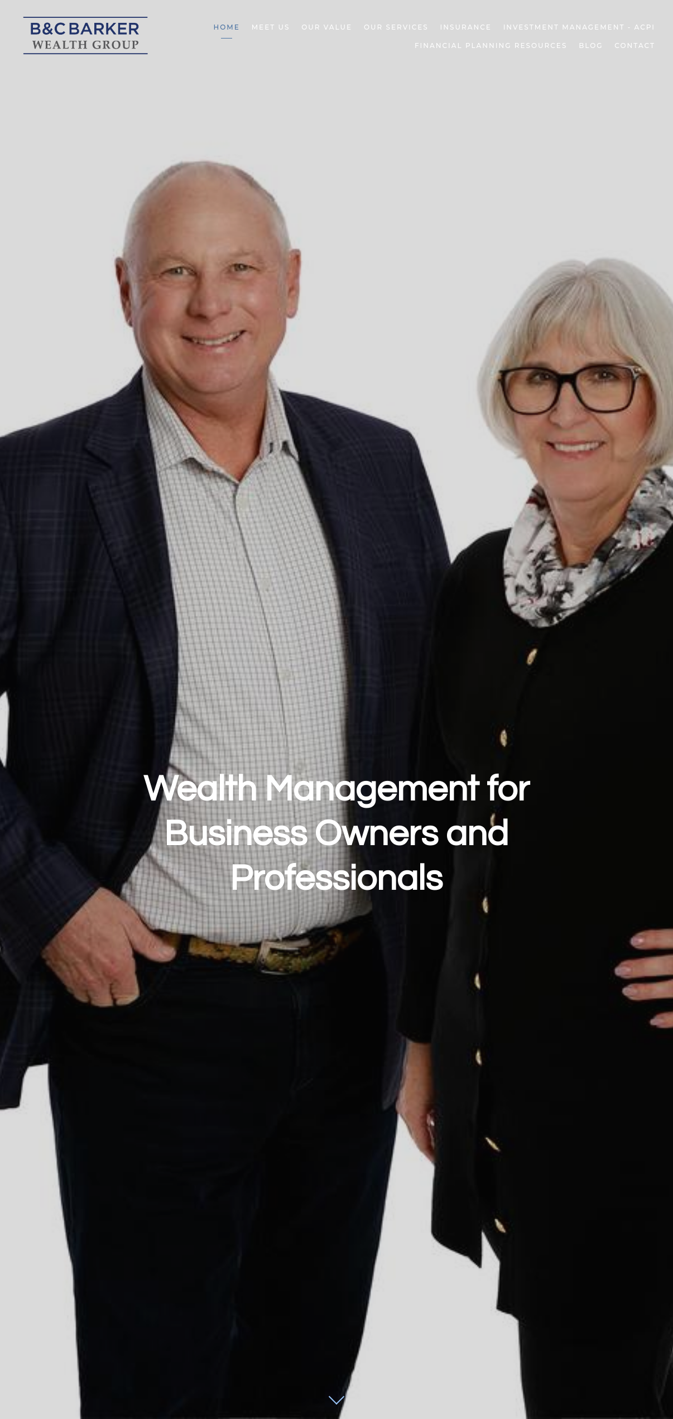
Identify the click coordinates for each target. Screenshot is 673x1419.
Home (227, 27)
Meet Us (271, 27)
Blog (591, 45)
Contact (634, 45)
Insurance (466, 27)
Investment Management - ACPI (579, 27)
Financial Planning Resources (491, 45)
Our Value (326, 27)
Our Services (396, 27)
